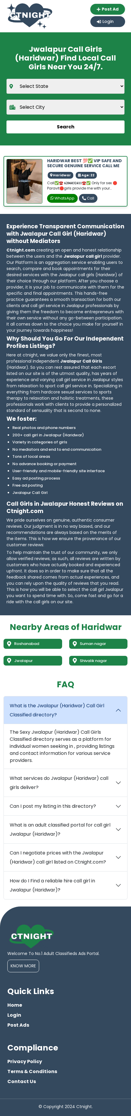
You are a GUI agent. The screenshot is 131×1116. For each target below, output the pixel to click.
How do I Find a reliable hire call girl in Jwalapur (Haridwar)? (52, 885)
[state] (65, 86)
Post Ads (18, 1025)
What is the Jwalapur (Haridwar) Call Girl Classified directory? (57, 710)
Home (14, 1005)
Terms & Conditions (32, 1071)
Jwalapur (20, 660)
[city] (65, 107)
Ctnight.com (20, 250)
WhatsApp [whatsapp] (62, 198)
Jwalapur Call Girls (81, 361)
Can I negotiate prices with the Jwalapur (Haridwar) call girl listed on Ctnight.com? (58, 857)
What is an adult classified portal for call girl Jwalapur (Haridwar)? (60, 829)
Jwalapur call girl (83, 256)
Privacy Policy (24, 1061)
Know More (23, 966)
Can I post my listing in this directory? (53, 806)
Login (105, 21)
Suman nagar (89, 643)
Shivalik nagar (90, 660)
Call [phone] (88, 198)
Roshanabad (23, 643)
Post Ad (107, 9)
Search (65, 126)
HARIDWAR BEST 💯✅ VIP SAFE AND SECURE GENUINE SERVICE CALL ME (84, 163)
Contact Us (21, 1081)
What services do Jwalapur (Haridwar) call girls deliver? (59, 783)
